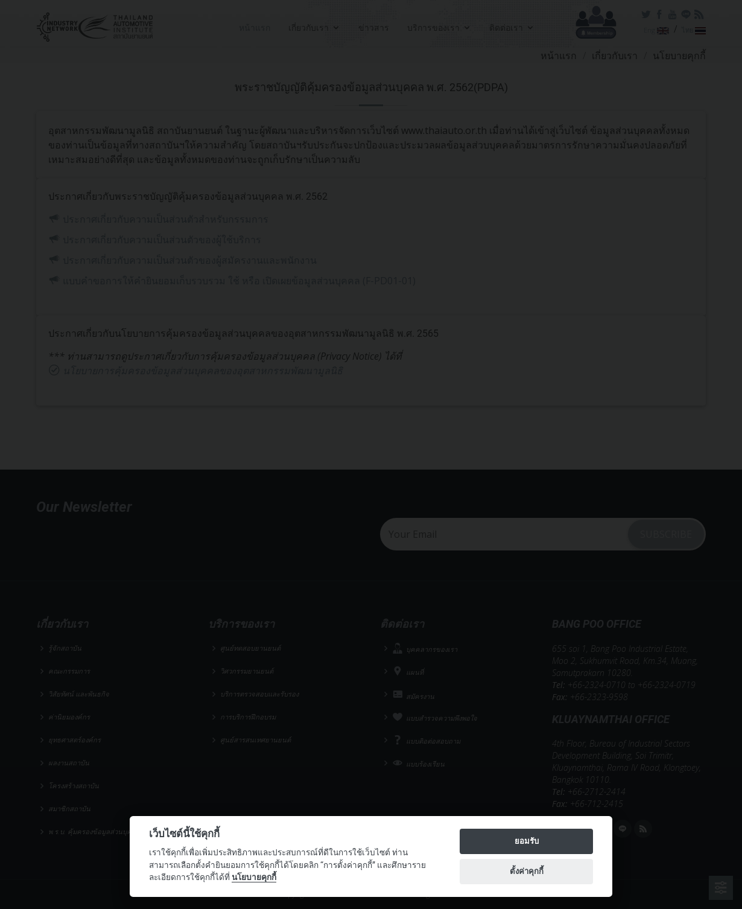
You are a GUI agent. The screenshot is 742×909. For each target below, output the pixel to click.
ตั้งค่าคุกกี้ (527, 871)
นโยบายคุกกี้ (254, 877)
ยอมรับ (527, 841)
